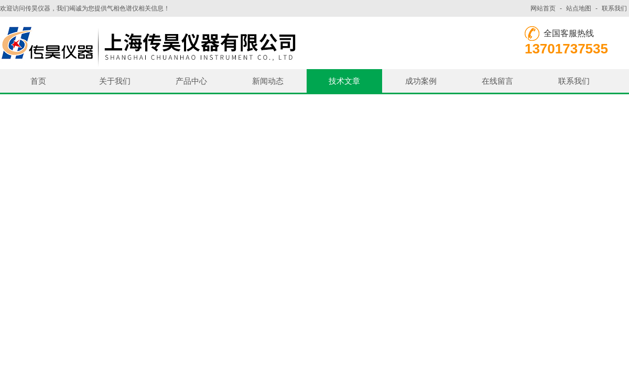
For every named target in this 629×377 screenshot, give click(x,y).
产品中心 (191, 80)
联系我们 (614, 8)
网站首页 (543, 8)
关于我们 (115, 80)
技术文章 (344, 80)
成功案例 (421, 80)
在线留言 (497, 80)
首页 (38, 80)
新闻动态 (268, 80)
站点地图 (578, 8)
